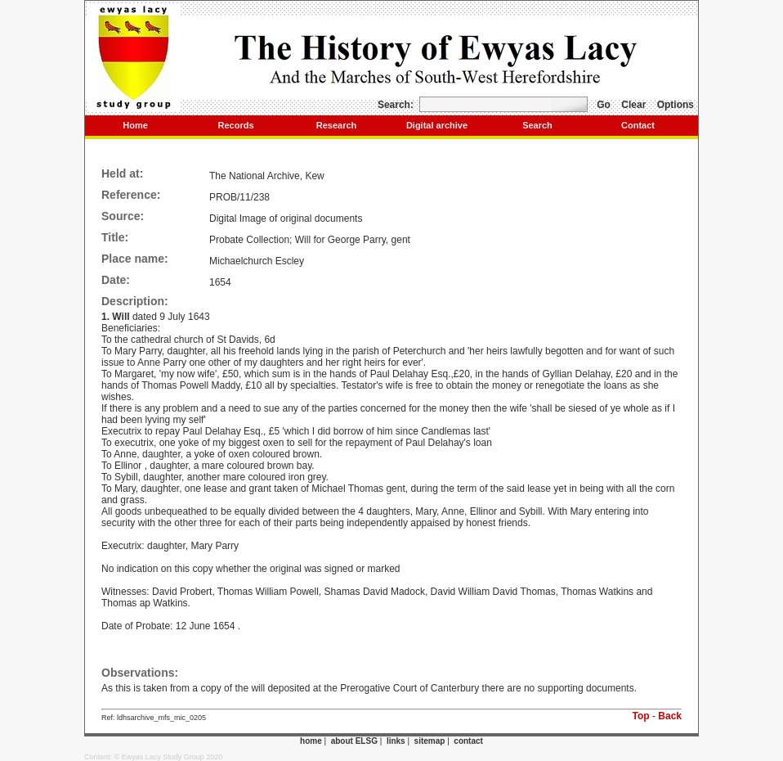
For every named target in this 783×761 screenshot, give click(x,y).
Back (670, 716)
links (396, 740)
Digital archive (437, 125)
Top (641, 716)
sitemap (429, 740)
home (311, 740)
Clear (633, 104)
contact (468, 740)
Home (135, 125)
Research (336, 125)
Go (604, 104)
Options (675, 104)
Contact (638, 125)
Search (537, 125)
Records (235, 125)
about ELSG (354, 740)
